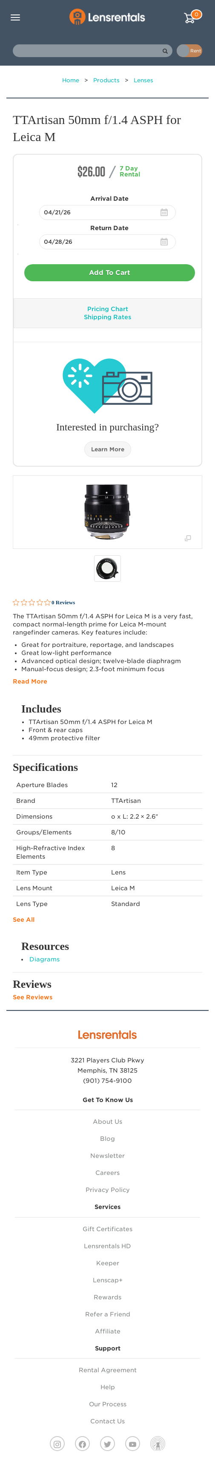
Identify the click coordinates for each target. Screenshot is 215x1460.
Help (107, 1387)
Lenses (143, 80)
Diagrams (44, 959)
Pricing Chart (107, 309)
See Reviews (32, 997)
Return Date (109, 228)
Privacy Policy (108, 1189)
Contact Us (107, 1421)
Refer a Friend (107, 1314)
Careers (107, 1172)
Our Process (107, 1404)
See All (23, 919)
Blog (107, 1138)
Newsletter (107, 1155)
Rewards (107, 1297)
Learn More (107, 449)
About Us (107, 1121)
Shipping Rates (107, 317)
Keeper (107, 1263)
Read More (30, 681)
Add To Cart (109, 273)
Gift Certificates (107, 1229)
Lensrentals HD (107, 1246)
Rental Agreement (108, 1370)
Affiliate (107, 1331)
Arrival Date (109, 198)
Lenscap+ (108, 1280)
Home (70, 80)
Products (106, 80)
